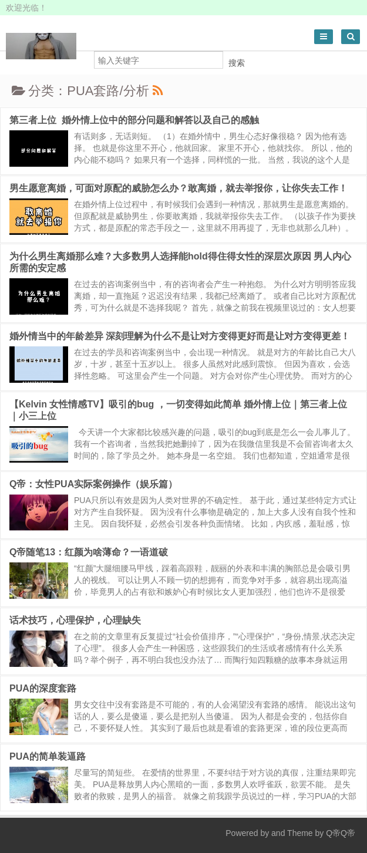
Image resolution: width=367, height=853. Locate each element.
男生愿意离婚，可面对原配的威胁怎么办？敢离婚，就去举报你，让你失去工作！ (178, 188)
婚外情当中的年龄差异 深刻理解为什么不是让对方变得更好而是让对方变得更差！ (179, 336)
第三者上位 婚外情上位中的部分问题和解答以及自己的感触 (134, 120)
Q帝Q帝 (340, 833)
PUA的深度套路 (42, 688)
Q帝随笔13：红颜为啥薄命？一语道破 (88, 552)
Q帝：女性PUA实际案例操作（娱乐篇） (93, 484)
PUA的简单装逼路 (47, 756)
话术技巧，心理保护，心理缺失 (75, 620)
